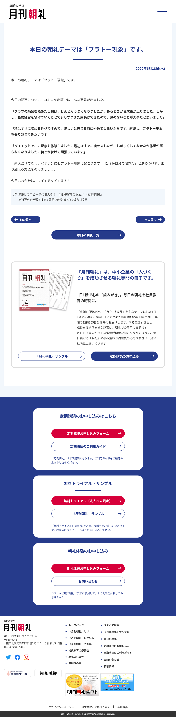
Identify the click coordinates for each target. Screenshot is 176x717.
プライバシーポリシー (61, 707)
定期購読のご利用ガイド (88, 446)
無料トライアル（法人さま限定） (88, 500)
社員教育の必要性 (78, 650)
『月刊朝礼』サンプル (52, 356)
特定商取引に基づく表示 (95, 707)
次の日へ (150, 219)
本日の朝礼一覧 (88, 235)
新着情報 (109, 666)
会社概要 (122, 707)
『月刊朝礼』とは (78, 631)
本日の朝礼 (110, 639)
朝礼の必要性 (76, 657)
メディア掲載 (111, 625)
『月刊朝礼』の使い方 (81, 638)
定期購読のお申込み (124, 356)
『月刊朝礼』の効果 (80, 644)
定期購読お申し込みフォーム (88, 433)
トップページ (76, 625)
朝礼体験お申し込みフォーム (88, 568)
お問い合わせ (88, 581)
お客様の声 (74, 663)
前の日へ (26, 219)
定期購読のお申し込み (116, 646)
